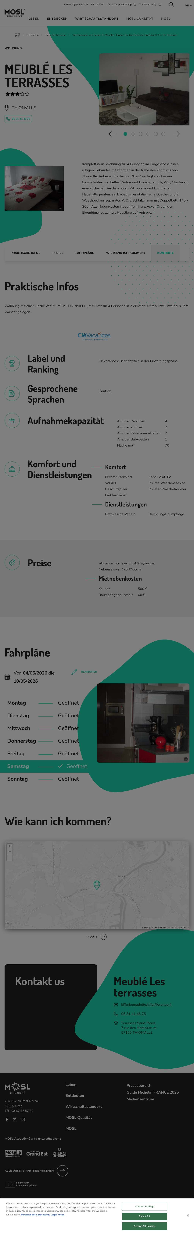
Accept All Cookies (144, 1226)
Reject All (144, 1216)
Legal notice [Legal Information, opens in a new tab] (57, 1214)
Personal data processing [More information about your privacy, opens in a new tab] (35, 1214)
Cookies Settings (144, 1206)
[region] (97, 1216)
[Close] (188, 1215)
